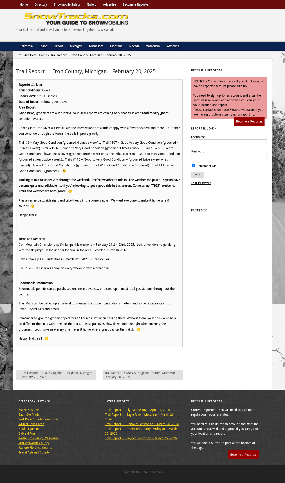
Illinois (58, 46)
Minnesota (96, 46)
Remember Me (204, 166)
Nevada (134, 46)
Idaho (43, 46)
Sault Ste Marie (28, 414)
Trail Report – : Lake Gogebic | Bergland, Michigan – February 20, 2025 (55, 375)
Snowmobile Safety (67, 4)
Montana (116, 46)
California (26, 46)
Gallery (91, 4)
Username (198, 137)
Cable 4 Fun (26, 433)
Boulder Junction (29, 429)
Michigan (76, 46)
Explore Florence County (35, 447)
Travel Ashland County (34, 452)
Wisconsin (153, 46)
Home (24, 4)
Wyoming (172, 46)
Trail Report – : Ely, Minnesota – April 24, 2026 (137, 410)
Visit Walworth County (33, 443)
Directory (40, 4)
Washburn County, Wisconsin (38, 438)
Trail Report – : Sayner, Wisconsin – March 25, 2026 (141, 438)
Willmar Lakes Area (31, 424)
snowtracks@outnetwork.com (234, 109)
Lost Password (201, 183)
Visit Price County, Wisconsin (38, 419)
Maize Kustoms (28, 410)
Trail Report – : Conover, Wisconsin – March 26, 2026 (142, 424)
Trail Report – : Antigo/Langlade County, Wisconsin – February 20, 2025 (141, 375)
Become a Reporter (136, 4)
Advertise (109, 4)
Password (197, 151)
